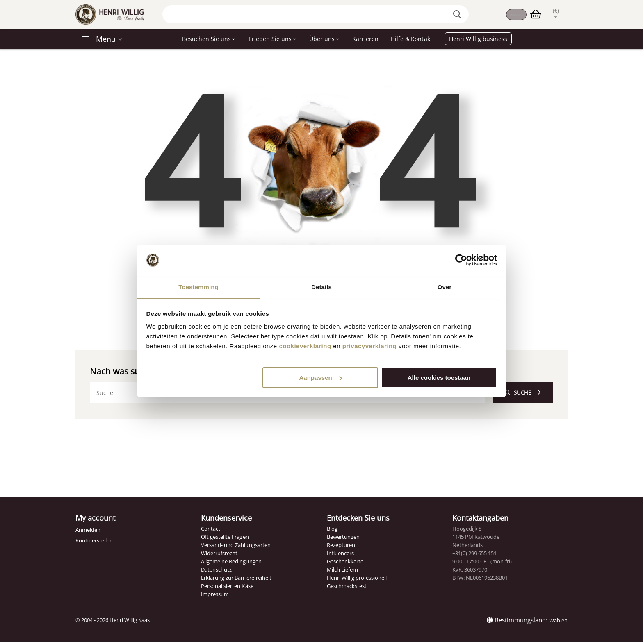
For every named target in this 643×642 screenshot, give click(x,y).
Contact (210, 528)
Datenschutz (216, 569)
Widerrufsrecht (219, 553)
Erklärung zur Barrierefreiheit (236, 577)
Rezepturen (341, 545)
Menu (106, 39)
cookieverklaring (305, 346)
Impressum (215, 594)
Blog (332, 528)
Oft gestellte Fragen (225, 536)
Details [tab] (321, 287)
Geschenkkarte (345, 561)
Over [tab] (445, 287)
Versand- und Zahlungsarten (235, 545)
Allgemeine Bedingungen (231, 561)
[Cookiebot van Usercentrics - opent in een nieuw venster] (461, 260)
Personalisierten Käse (227, 586)
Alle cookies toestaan (439, 377)
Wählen (558, 620)
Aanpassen (320, 377)
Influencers (340, 553)
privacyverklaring (369, 346)
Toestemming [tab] (198, 287)
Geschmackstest (347, 586)
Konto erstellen (94, 540)
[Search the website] (451, 14)
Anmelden (87, 529)
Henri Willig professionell (357, 577)
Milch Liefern (342, 569)
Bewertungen (343, 536)
